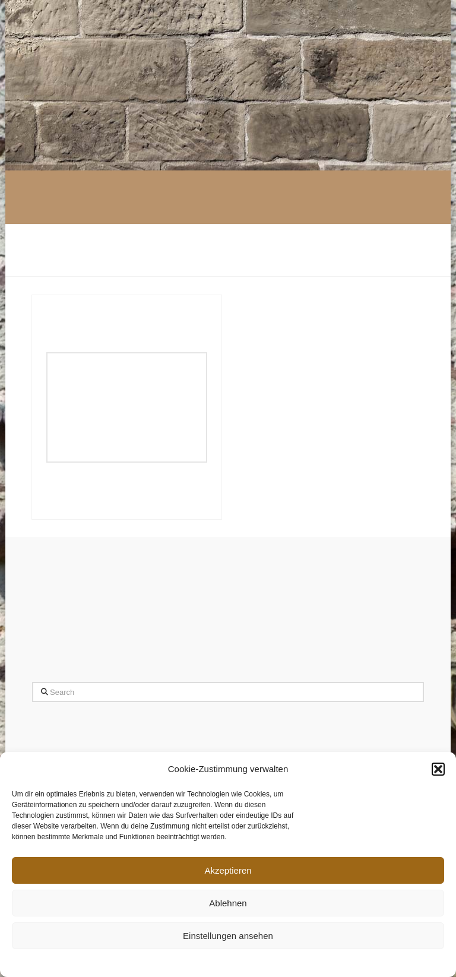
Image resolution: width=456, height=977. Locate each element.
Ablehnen (227, 903)
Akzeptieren (227, 870)
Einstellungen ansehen (228, 936)
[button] (438, 769)
